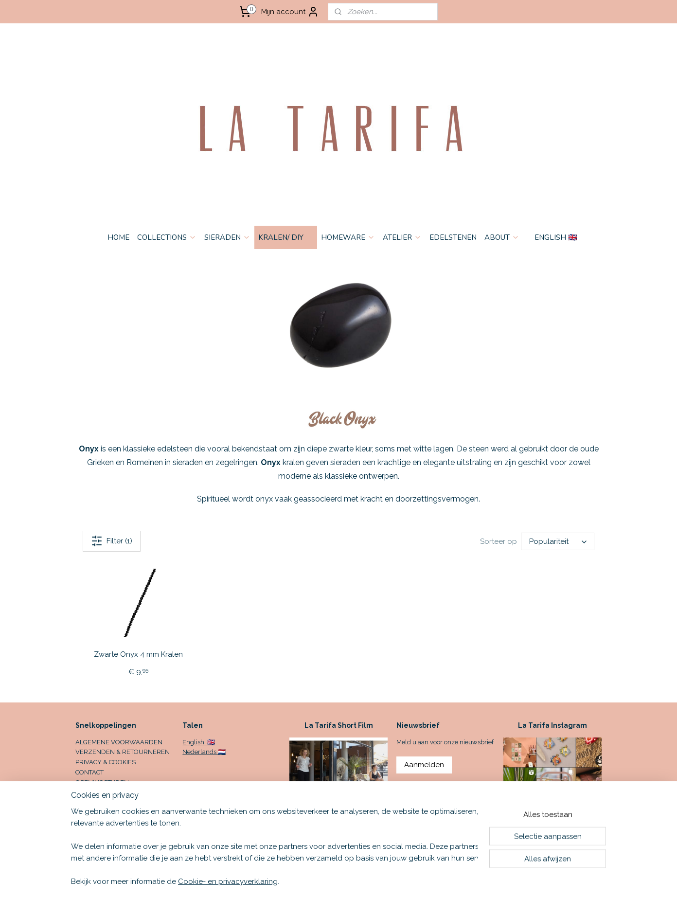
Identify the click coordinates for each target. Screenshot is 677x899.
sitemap (390, 881)
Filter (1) (111, 541)
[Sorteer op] (557, 541)
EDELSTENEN (453, 237)
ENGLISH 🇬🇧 (555, 237)
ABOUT (501, 237)
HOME (118, 237)
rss (408, 881)
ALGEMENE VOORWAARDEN (118, 742)
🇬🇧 (210, 742)
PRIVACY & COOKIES (105, 762)
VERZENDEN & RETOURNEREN (122, 751)
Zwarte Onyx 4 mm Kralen (138, 654)
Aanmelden (424, 764)
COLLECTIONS (166, 237)
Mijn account (290, 12)
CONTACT (89, 772)
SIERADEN (227, 237)
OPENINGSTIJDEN (102, 782)
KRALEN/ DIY (285, 237)
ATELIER (402, 237)
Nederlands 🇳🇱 (204, 751)
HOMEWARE (348, 237)
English (194, 742)
